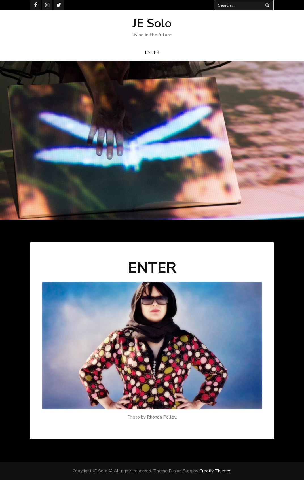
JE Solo (152, 23)
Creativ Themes (215, 471)
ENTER (152, 52)
